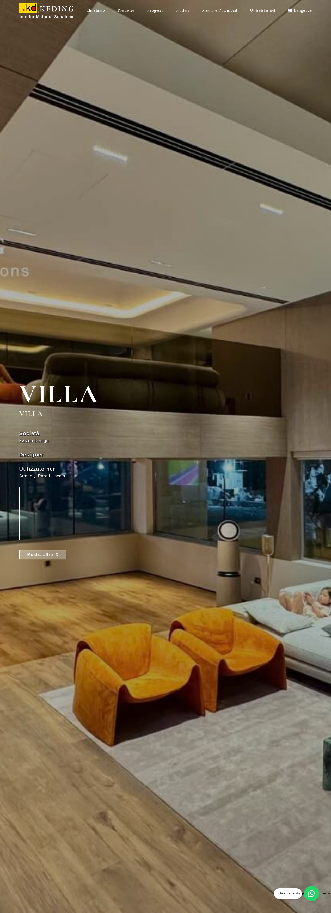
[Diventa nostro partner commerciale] (312, 894)
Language (300, 10)
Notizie (184, 10)
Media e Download (221, 10)
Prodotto (127, 10)
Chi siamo (97, 10)
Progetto (156, 10)
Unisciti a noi (264, 10)
